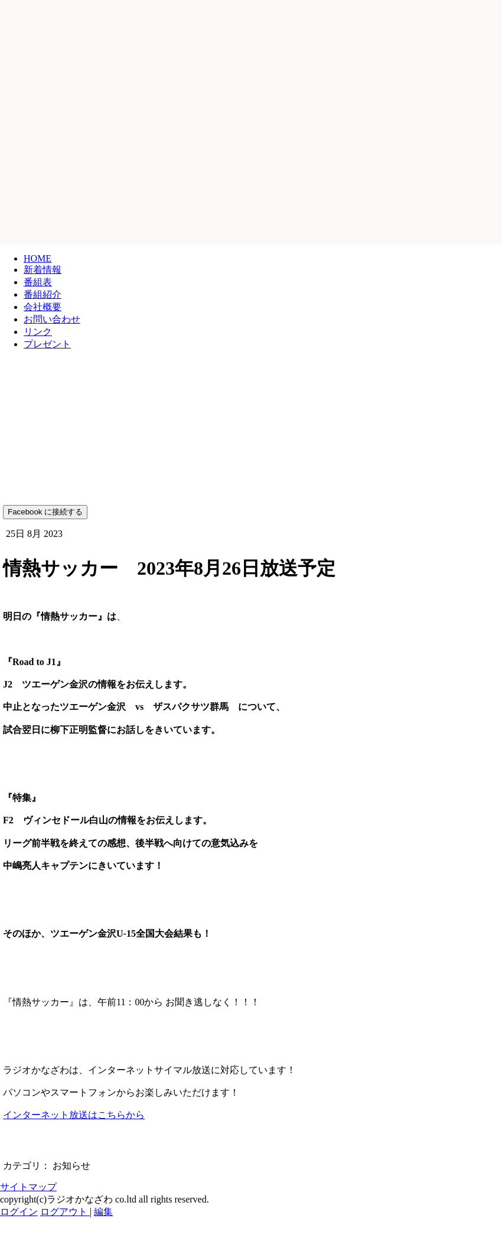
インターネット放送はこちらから (74, 1115)
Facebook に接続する (45, 511)
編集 (103, 1212)
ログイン (19, 1212)
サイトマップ (28, 1187)
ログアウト (65, 1212)
